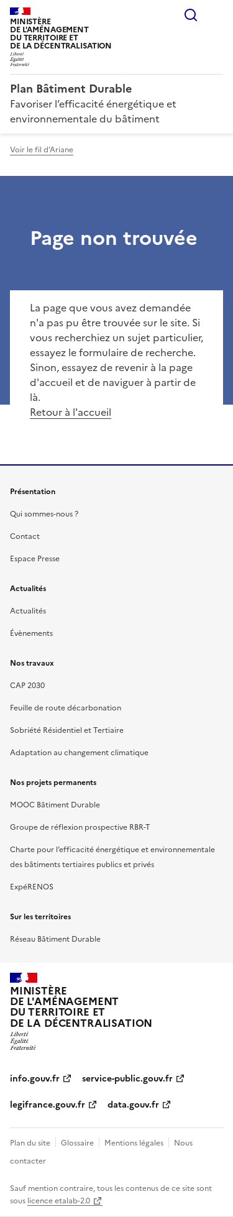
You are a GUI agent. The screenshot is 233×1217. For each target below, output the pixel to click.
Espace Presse (35, 558)
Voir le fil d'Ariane (41, 149)
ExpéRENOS (31, 887)
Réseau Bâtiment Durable (55, 939)
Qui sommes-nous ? (44, 514)
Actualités (28, 611)
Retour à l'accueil (70, 412)
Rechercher (190, 14)
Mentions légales (133, 1143)
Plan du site (30, 1143)
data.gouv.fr (133, 1104)
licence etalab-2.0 (58, 1200)
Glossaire (77, 1143)
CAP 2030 (27, 685)
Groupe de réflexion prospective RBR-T (80, 827)
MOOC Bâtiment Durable (55, 805)
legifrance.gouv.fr (47, 1104)
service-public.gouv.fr (127, 1078)
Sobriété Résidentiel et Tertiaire (67, 730)
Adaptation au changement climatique (79, 752)
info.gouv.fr (35, 1078)
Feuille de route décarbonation (65, 708)
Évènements (31, 633)
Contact (25, 536)
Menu (215, 14)
